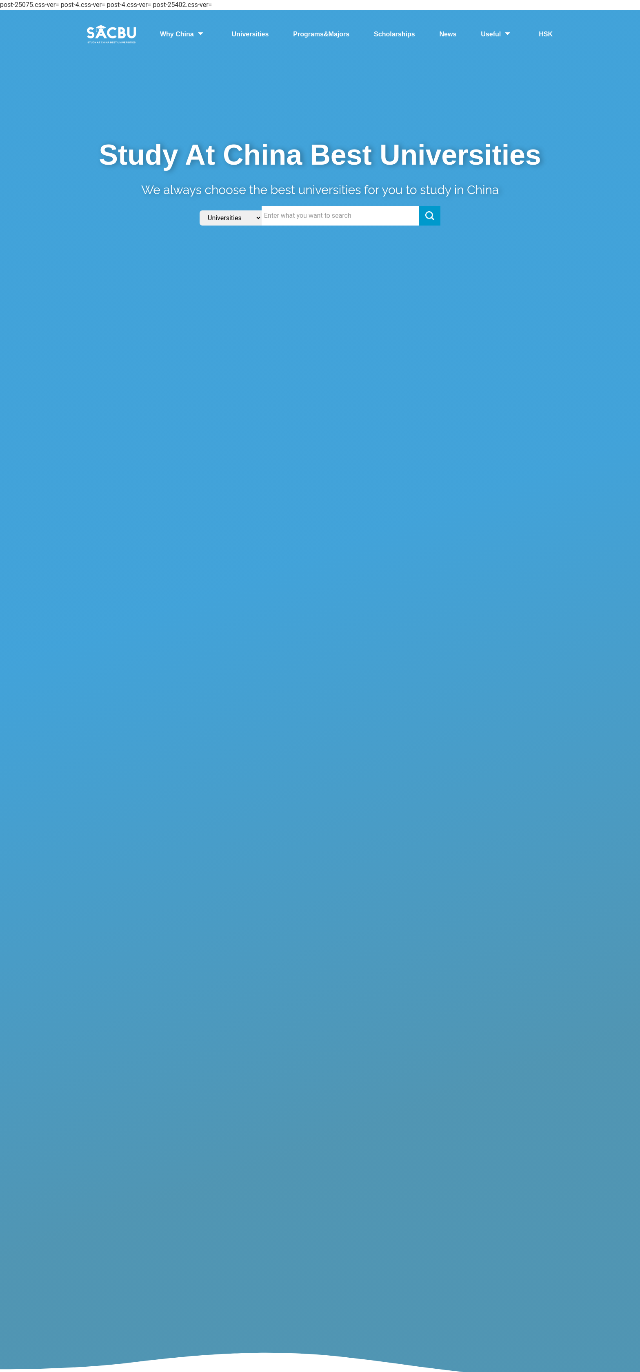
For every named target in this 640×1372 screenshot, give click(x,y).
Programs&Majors (321, 34)
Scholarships (394, 34)
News (448, 34)
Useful (497, 34)
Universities (250, 34)
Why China (183, 34)
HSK (546, 34)
